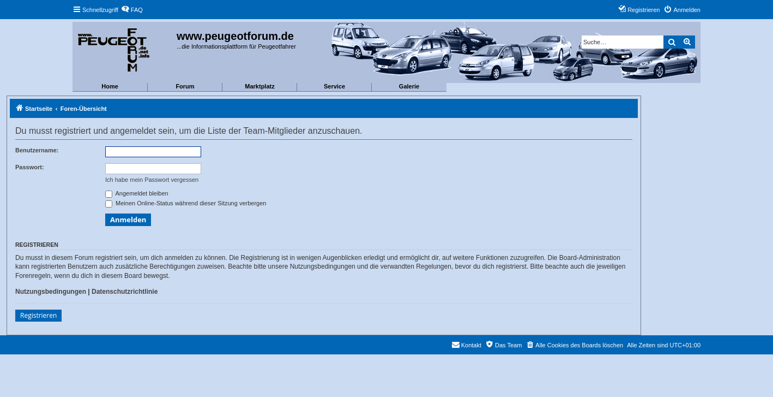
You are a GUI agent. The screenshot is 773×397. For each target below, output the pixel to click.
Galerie (409, 86)
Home (109, 86)
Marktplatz (259, 86)
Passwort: (29, 167)
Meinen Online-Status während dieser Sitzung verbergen (185, 203)
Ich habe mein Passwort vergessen (151, 179)
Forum (185, 86)
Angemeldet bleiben (136, 193)
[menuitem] (132, 9)
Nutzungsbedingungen (50, 291)
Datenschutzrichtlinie (125, 291)
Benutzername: (36, 150)
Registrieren (38, 315)
